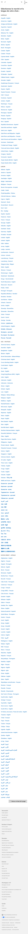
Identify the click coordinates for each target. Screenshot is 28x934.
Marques (15, 927)
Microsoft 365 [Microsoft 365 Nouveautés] (4, 817)
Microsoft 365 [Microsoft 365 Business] (4, 871)
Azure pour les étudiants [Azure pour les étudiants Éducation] (6, 857)
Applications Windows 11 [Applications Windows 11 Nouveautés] (6, 819)
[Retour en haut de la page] (18, 801)
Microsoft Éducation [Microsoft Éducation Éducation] (5, 840)
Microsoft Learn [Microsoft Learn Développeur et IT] (4, 887)
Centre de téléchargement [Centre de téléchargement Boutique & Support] (6, 829)
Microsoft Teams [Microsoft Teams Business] (5, 878)
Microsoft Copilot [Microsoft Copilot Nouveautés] (5, 815)
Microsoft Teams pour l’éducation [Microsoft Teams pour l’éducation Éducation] (8, 845)
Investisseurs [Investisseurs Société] (4, 908)
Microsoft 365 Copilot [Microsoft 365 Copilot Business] (6, 875)
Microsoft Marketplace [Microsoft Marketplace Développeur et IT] (6, 894)
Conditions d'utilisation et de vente (8, 925)
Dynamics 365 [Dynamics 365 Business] (4, 868)
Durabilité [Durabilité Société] (3, 910)
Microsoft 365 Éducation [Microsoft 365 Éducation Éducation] (6, 847)
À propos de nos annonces (6, 929)
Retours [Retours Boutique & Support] (3, 833)
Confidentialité (17, 922)
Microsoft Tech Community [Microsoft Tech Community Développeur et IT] (6, 891)
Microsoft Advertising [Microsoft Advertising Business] (6, 873)
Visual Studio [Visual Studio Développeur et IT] (4, 899)
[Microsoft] (14, 1)
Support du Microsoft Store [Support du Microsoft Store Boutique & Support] (7, 831)
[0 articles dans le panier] (22, 2)
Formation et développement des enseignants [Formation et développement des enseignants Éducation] (10, 852)
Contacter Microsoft (5, 922)
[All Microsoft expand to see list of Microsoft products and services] (2, 2)
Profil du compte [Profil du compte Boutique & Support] (5, 826)
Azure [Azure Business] (3, 866)
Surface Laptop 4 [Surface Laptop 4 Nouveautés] (5, 812)
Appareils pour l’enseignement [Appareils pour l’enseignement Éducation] (7, 842)
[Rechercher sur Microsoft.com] (5, 2)
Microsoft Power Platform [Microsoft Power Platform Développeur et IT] (6, 896)
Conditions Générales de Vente (7, 927)
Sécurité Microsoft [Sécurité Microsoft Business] (5, 863)
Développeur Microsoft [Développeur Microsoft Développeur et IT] (6, 884)
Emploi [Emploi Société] (3, 905)
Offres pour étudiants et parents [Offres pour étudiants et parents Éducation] (7, 854)
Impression (12, 922)
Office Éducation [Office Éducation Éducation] (5, 850)
